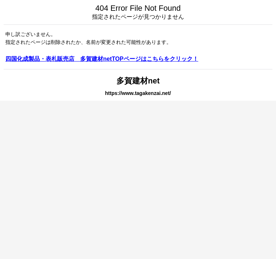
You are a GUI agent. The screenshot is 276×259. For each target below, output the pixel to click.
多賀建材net (138, 80)
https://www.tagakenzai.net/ (138, 93)
